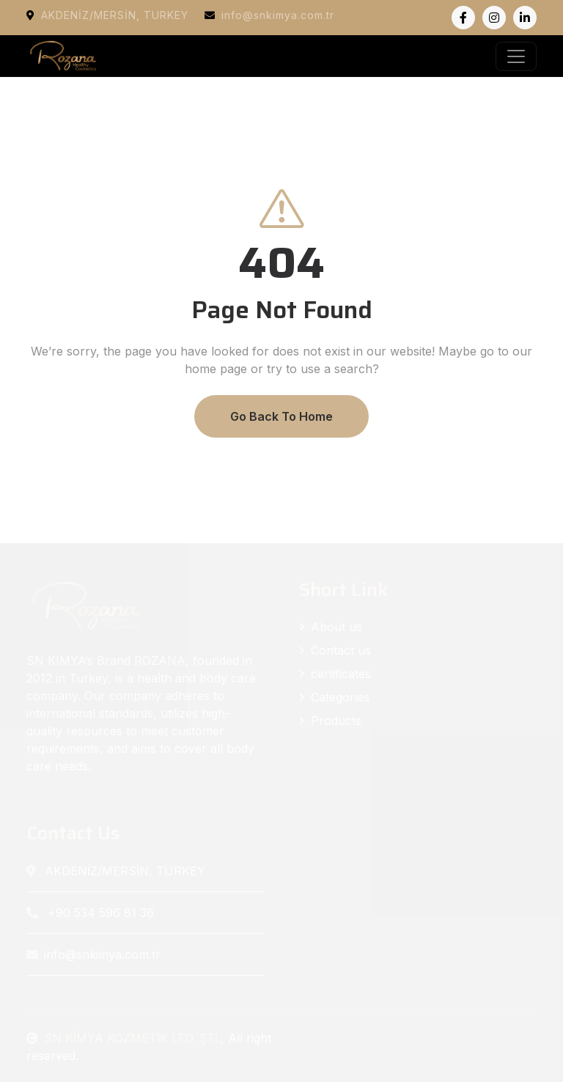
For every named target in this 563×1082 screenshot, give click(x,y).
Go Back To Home (281, 416)
